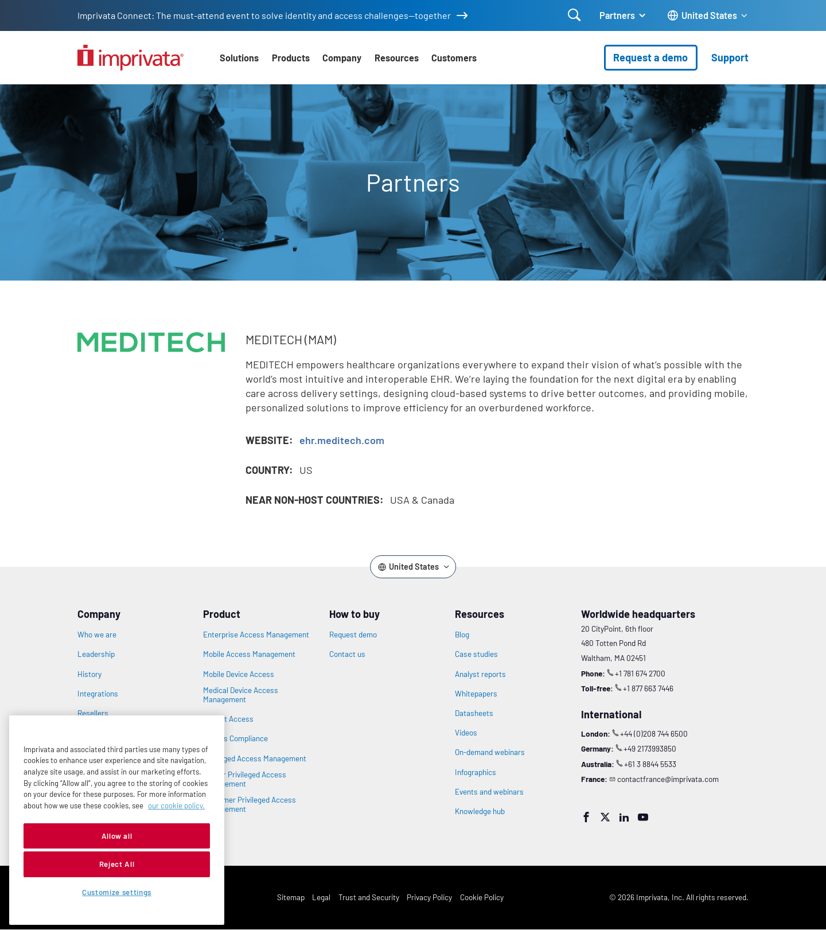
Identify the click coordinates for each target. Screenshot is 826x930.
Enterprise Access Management (256, 634)
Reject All (117, 864)
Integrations (97, 693)
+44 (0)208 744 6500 (654, 733)
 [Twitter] (605, 817)
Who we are (96, 634)
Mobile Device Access (238, 674)
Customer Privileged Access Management (249, 804)
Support (730, 57)
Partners (617, 15)
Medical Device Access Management (240, 695)
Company (341, 57)
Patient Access (228, 718)
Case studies (476, 654)
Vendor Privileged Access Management (244, 779)
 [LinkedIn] (624, 817)
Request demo (353, 634)
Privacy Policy (429, 897)
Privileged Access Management (254, 758)
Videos (466, 732)
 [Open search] (574, 15)
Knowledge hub (480, 811)
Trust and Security (368, 897)
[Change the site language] (708, 15)
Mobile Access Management (249, 654)
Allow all (117, 835)
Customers (454, 57)
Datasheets (474, 713)
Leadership (96, 654)
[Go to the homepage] (130, 58)
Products (291, 57)
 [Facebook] (586, 817)
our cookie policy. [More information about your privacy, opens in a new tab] (176, 805)
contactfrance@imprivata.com (668, 779)
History (89, 674)
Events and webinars (489, 791)
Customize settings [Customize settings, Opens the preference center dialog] (116, 892)
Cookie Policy (482, 897)
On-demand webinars (490, 752)
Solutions (239, 57)
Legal (321, 897)
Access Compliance (235, 738)
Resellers (92, 713)
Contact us (347, 654)
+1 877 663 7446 (648, 688)
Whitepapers (476, 693)
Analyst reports (480, 674)
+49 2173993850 (650, 748)
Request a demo (650, 57)
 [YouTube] (643, 817)
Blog (462, 634)
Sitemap (291, 897)
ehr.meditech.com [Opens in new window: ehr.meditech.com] (341, 440)
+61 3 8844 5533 (650, 764)
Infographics (475, 772)
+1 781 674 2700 (640, 673)
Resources (397, 57)
